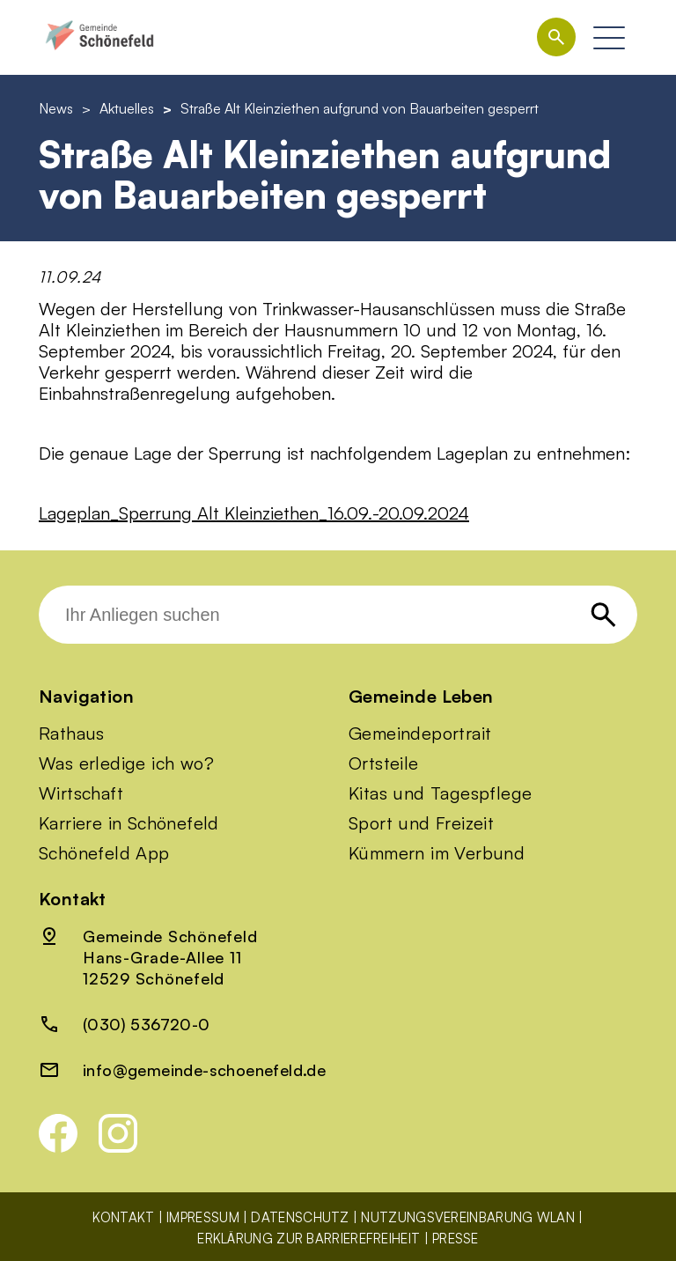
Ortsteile (384, 763)
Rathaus (72, 733)
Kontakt (123, 1217)
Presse (455, 1238)
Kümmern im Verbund (437, 853)
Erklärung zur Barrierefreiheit (308, 1238)
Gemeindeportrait (420, 733)
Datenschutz (300, 1217)
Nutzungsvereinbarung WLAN (468, 1217)
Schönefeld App (104, 853)
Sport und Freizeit (421, 823)
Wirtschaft (81, 793)
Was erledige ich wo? (126, 763)
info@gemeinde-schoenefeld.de (204, 1070)
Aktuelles (126, 108)
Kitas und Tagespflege (440, 793)
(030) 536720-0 (146, 1024)
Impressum (202, 1217)
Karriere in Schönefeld (129, 823)
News (56, 108)
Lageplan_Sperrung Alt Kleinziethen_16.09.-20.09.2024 (254, 513)
